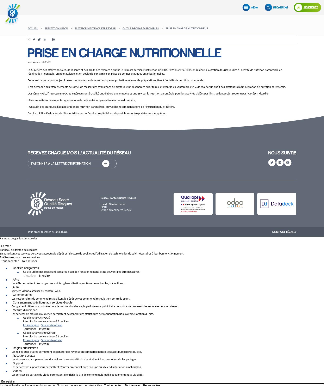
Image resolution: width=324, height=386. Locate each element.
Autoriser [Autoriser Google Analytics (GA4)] (30, 329)
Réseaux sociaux (24, 355)
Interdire (44, 275)
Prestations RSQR (56, 28)
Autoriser (30, 275)
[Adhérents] (307, 7)
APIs (16, 279)
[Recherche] (277, 7)
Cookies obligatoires (26, 268)
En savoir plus (31, 325)
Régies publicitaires (25, 348)
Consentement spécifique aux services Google (43, 302)
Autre (16, 287)
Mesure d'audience (25, 310)
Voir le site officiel (51, 325)
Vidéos (17, 371)
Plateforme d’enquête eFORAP (95, 28)
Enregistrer (8, 381)
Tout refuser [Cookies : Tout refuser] (29, 261)
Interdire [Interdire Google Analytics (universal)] (44, 344)
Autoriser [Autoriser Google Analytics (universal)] (30, 344)
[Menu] (251, 7)
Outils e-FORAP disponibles (141, 28)
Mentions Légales (284, 232)
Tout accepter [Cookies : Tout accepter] (10, 261)
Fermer (6, 246)
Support (18, 363)
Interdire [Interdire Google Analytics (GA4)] (44, 329)
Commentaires (22, 294)
